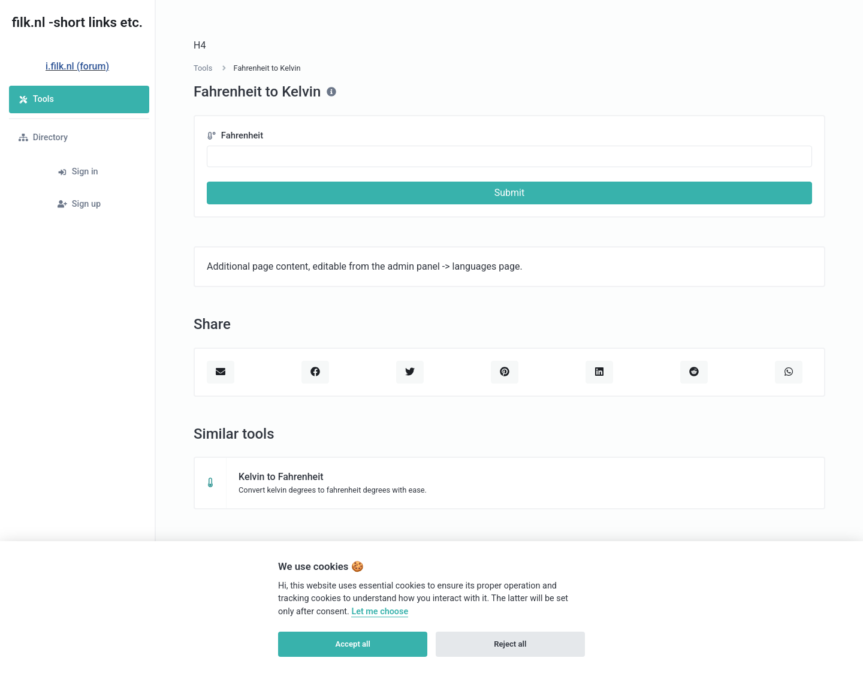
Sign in (78, 172)
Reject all (510, 643)
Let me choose (379, 611)
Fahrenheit (235, 135)
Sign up (79, 204)
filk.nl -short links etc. (77, 22)
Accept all (353, 643)
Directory (43, 137)
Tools (36, 99)
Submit (509, 192)
